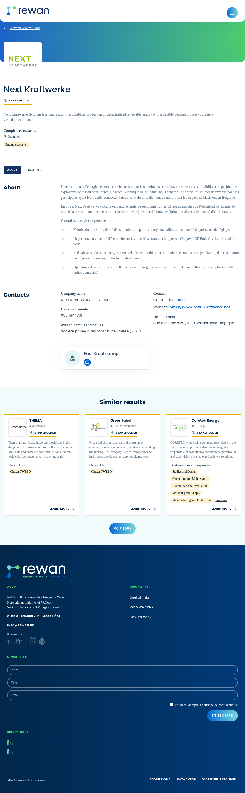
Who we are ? (142, 607)
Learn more (62, 509)
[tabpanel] (122, 277)
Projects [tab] (33, 170)
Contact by (169, 299)
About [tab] (12, 170)
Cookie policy (160, 778)
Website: (191, 307)
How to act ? (141, 617)
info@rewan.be (20, 625)
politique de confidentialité (220, 705)
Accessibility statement (220, 778)
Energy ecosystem (16, 144)
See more (221, 500)
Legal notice (186, 778)
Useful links (140, 597)
